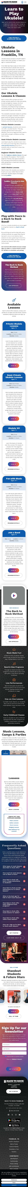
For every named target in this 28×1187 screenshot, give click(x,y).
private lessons (7, 127)
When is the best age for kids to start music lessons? (14, 896)
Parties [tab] (22, 752)
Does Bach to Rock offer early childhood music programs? (14, 904)
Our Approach (13, 285)
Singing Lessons (14, 827)
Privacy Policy (14, 1129)
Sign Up (13, 365)
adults (9, 175)
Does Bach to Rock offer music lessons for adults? (14, 911)
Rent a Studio (14, 1168)
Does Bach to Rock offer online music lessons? (14, 918)
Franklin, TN (14, 1139)
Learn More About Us (13, 938)
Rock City (15, 194)
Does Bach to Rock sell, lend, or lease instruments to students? (14, 881)
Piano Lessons (14, 820)
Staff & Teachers (14, 1141)
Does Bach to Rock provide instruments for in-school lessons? (14, 889)
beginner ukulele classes (14, 155)
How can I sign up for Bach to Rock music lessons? (14, 925)
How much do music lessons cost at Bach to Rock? (14, 873)
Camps (14, 1086)
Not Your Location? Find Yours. (14, 1108)
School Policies (14, 1146)
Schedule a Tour (14, 1149)
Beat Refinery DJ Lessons (14, 830)
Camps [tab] (14, 752)
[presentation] (14, 1063)
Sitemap (21, 1129)
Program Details (13, 469)
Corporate (14, 1156)
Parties (14, 1087)
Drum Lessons (14, 825)
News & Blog (14, 1163)
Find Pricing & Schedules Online (14, 38)
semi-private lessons (7, 145)
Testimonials (14, 1161)
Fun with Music (18, 198)
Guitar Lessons (14, 823)
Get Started (14, 933)
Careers (14, 1151)
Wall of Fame (13, 1016)
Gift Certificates (14, 1166)
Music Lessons (14, 809)
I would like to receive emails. (14, 1056)
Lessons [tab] (5, 752)
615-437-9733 (15, 1110)
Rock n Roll (19, 192)
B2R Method (14, 1158)
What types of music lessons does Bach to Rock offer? (14, 866)
